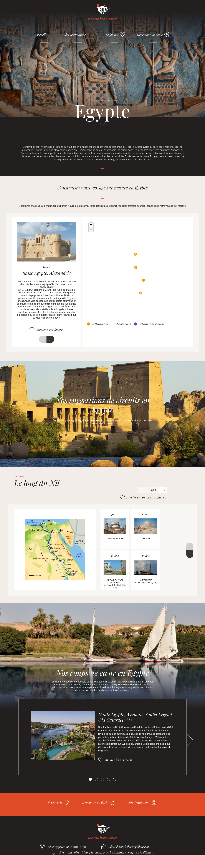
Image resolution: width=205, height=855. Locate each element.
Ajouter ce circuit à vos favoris (147, 497)
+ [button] (91, 225)
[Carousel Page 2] (96, 779)
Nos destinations (75, 35)
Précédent (42, 339)
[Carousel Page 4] (108, 779)
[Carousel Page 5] (114, 779)
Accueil (41, 35)
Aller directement (102, 126)
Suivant (50, 339)
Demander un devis (150, 35)
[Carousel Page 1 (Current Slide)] (90, 779)
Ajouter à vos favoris (49, 329)
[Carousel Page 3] (102, 779)
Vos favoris (111, 35)
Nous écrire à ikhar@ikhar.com (129, 847)
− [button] (91, 229)
